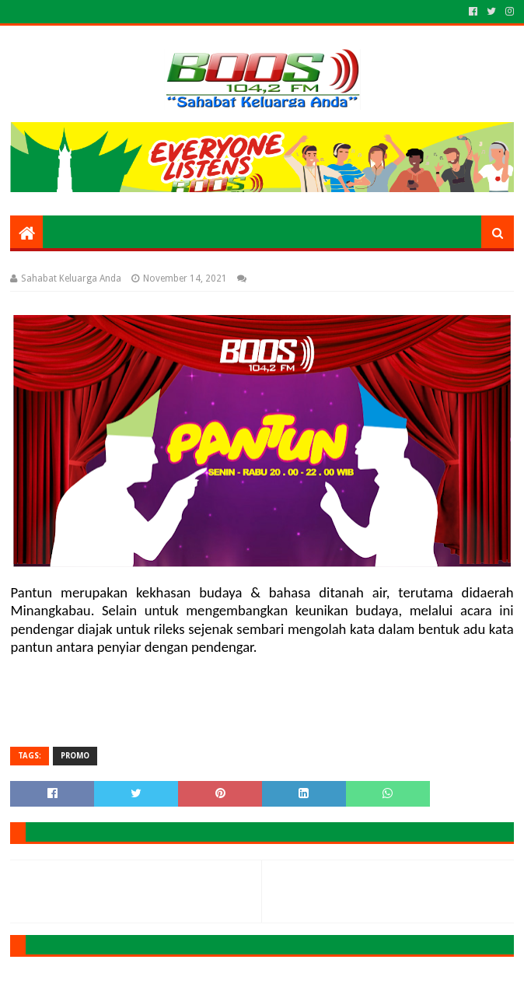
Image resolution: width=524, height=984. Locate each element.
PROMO (75, 755)
